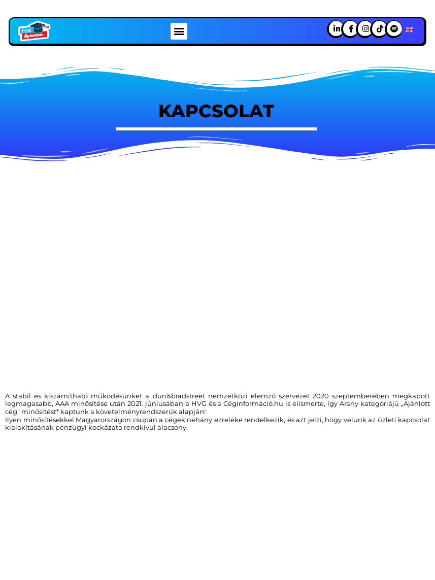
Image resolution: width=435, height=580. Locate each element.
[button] (179, 31)
